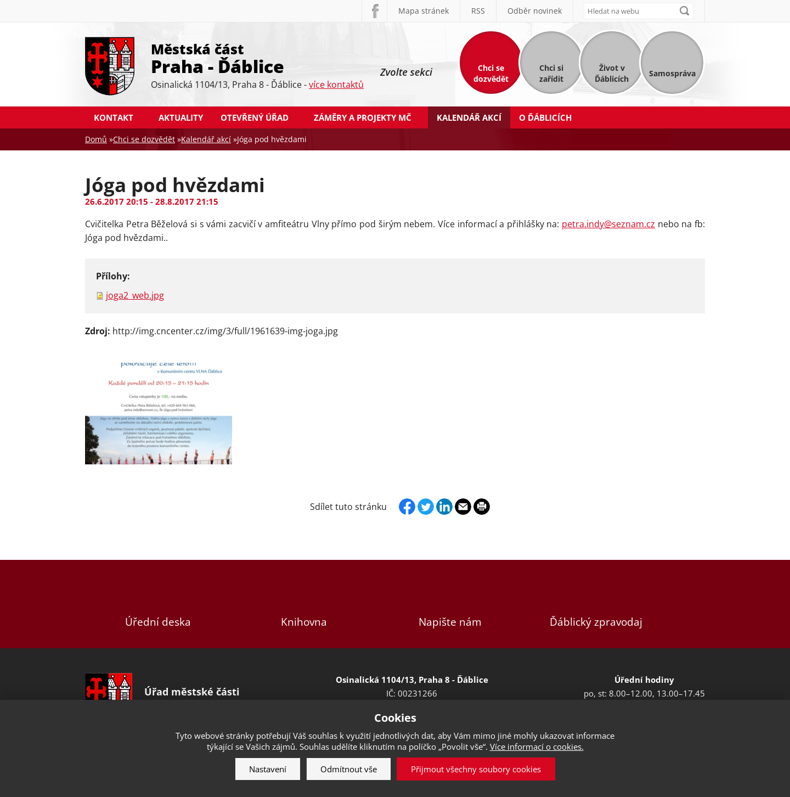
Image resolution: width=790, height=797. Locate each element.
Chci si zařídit (551, 73)
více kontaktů (336, 84)
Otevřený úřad (255, 117)
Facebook (374, 11)
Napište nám (450, 604)
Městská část (257, 57)
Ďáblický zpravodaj (596, 604)
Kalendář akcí (469, 117)
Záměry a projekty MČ (362, 117)
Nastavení (267, 769)
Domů (96, 139)
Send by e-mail (463, 506)
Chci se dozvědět (491, 73)
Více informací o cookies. (537, 746)
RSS (478, 10)
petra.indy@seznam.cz (608, 224)
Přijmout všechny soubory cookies (476, 769)
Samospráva (672, 73)
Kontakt (113, 117)
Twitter (425, 506)
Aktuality (181, 117)
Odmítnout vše (348, 769)
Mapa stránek (423, 10)
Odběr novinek (534, 10)
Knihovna (304, 604)
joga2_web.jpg (135, 295)
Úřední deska (158, 604)
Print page (481, 506)
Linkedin (444, 506)
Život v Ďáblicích (612, 73)
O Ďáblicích (545, 117)
